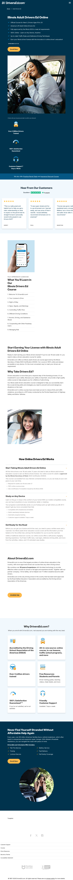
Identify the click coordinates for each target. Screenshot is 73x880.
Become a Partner (5, 854)
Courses (3, 848)
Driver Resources (5, 851)
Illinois (8, 8)
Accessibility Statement (7, 857)
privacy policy (50, 878)
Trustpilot (10, 818)
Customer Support (5, 844)
